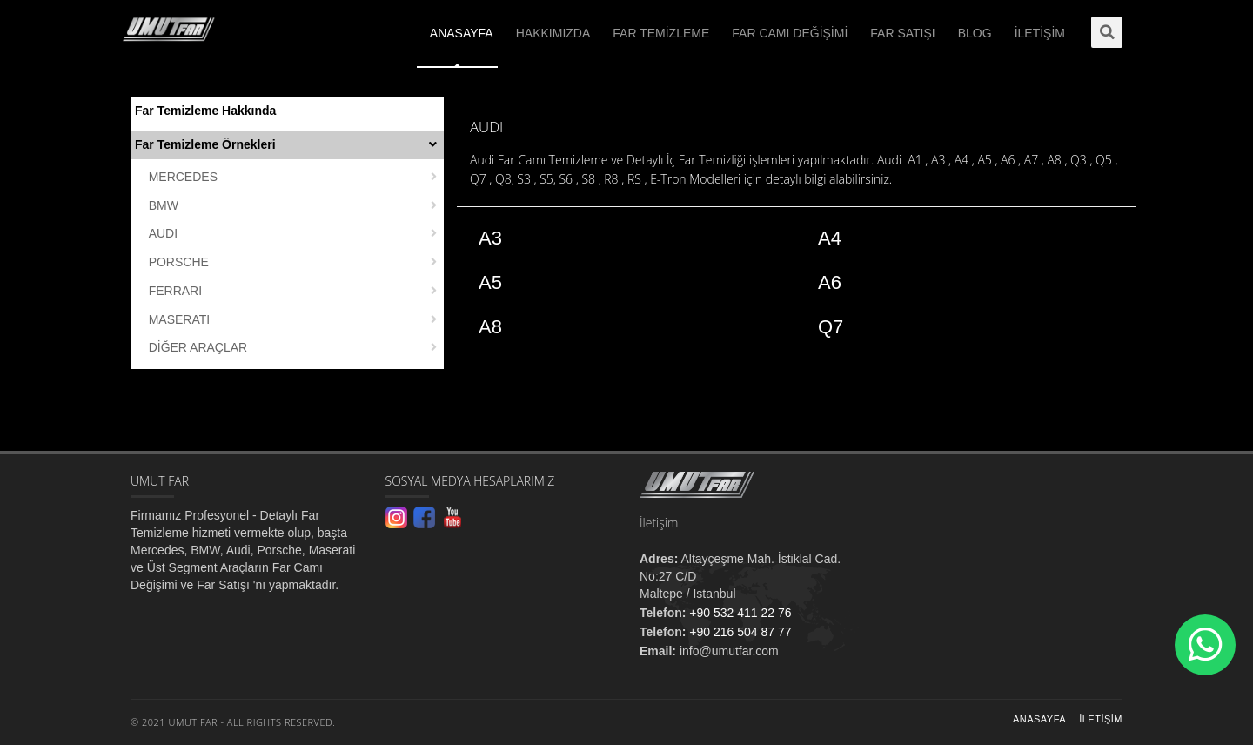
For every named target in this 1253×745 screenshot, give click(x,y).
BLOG (975, 33)
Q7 (830, 327)
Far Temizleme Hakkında (205, 110)
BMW (163, 205)
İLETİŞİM (1040, 33)
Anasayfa (1039, 719)
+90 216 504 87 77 (738, 632)
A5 (490, 282)
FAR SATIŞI (902, 33)
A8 (490, 327)
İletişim (1100, 719)
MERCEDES (183, 177)
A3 (490, 238)
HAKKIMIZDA (553, 33)
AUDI (163, 233)
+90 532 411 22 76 (738, 613)
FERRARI (175, 291)
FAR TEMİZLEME (661, 33)
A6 (829, 282)
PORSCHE (179, 262)
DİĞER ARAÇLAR (198, 347)
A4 (829, 238)
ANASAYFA (461, 33)
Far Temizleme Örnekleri (205, 144)
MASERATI (180, 319)
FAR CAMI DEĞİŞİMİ (790, 33)
